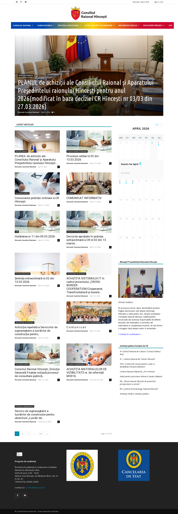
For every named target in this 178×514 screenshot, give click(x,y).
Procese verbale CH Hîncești (77, 151)
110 (40, 434)
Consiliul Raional (23, 25)
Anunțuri (70, 193)
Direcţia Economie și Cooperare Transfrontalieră (84, 322)
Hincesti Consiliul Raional (28, 112)
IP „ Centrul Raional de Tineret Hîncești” (137, 359)
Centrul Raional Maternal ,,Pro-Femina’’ (137, 371)
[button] (17, 2)
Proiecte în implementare (76, 364)
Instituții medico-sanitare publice (134, 393)
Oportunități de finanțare (99, 25)
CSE (170, 25)
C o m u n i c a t (76, 327)
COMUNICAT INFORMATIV (84, 198)
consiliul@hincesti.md (34, 487)
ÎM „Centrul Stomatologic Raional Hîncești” (139, 389)
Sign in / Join (158, 2)
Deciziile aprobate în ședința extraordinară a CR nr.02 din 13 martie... (86, 240)
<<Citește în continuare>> (129, 334)
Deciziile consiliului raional (77, 232)
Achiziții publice (26, 75)
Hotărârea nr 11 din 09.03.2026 (35, 236)
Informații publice (128, 25)
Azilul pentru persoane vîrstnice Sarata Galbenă (141, 376)
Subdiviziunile (45, 25)
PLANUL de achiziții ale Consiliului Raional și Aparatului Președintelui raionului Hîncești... (36, 159)
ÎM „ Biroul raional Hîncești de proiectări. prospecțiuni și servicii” (138, 382)
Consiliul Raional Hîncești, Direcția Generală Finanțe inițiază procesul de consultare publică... (37, 372)
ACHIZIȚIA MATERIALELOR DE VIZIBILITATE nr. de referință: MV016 (86, 372)
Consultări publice (22, 193)
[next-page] (47, 433)
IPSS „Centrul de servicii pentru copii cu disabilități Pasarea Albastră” (137, 365)
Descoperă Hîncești (154, 25)
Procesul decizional (69, 25)
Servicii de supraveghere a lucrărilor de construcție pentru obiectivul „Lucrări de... (34, 414)
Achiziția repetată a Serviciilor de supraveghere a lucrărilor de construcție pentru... (36, 331)
